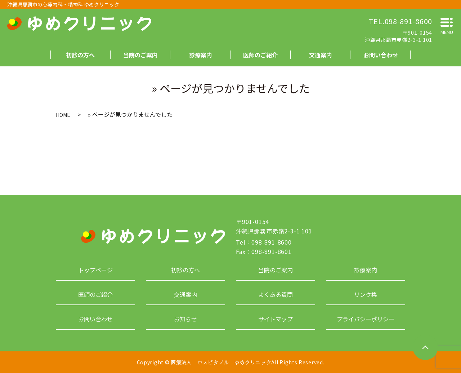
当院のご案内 (140, 55)
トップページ (95, 270)
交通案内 (320, 55)
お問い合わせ (380, 55)
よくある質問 (275, 294)
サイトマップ (275, 319)
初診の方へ (80, 55)
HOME (63, 114)
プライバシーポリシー (365, 319)
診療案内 (200, 55)
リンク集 (365, 294)
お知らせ (185, 319)
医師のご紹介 (260, 55)
